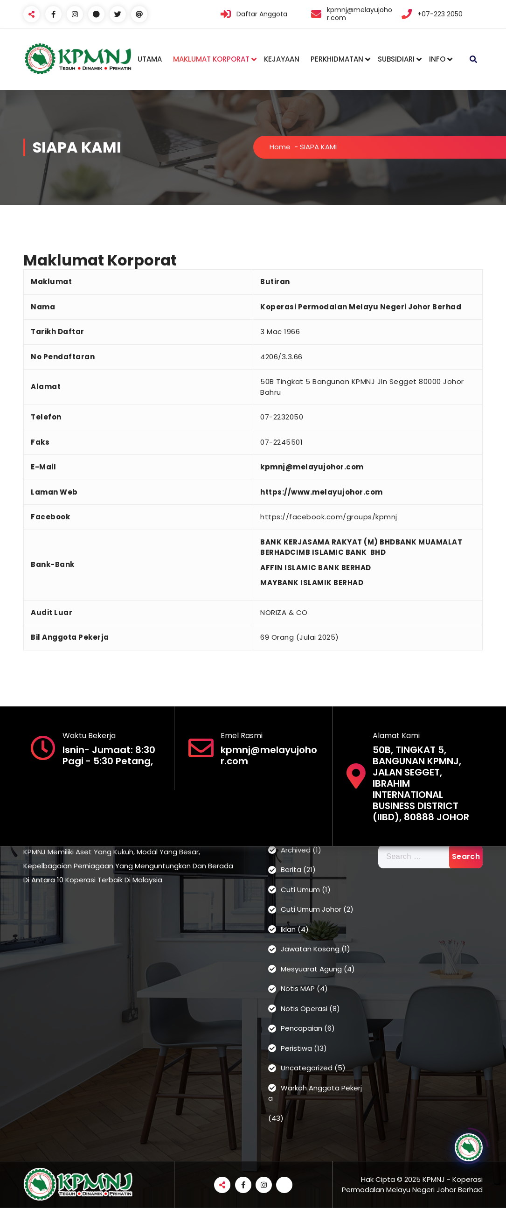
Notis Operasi (304, 1008)
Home (280, 147)
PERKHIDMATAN (337, 59)
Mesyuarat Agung (311, 969)
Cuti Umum (300, 889)
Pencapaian (301, 1028)
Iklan (288, 929)
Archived (296, 850)
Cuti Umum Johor (311, 909)
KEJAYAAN (281, 59)
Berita (291, 869)
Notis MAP (298, 988)
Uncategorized (307, 1068)
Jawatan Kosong (310, 949)
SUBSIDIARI (396, 59)
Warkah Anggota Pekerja (315, 1093)
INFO (437, 59)
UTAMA (150, 59)
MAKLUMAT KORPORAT (211, 59)
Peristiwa (296, 1048)
